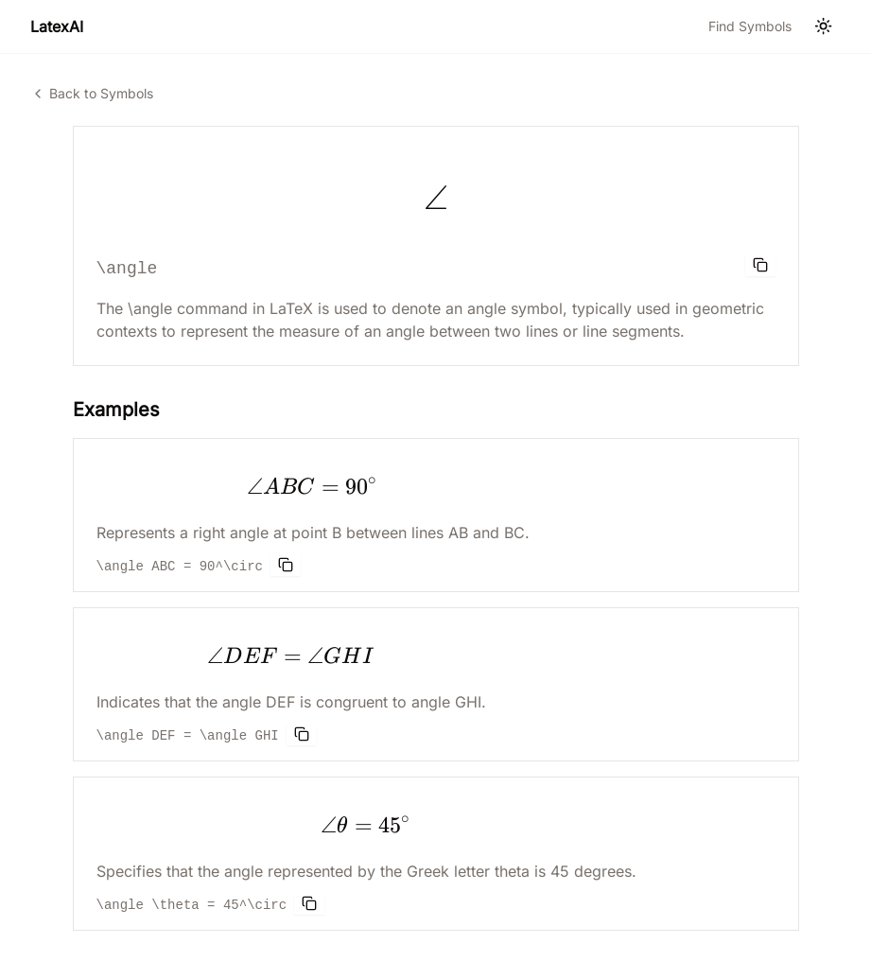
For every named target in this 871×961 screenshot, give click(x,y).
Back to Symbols (91, 93)
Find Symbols (750, 26)
